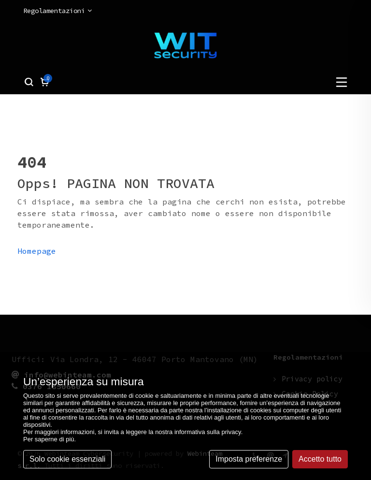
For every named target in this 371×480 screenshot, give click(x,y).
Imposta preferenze (248, 459)
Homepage (36, 251)
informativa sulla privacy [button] (207, 432)
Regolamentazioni (57, 11)
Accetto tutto (320, 459)
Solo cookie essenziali (67, 459)
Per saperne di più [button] (48, 439)
